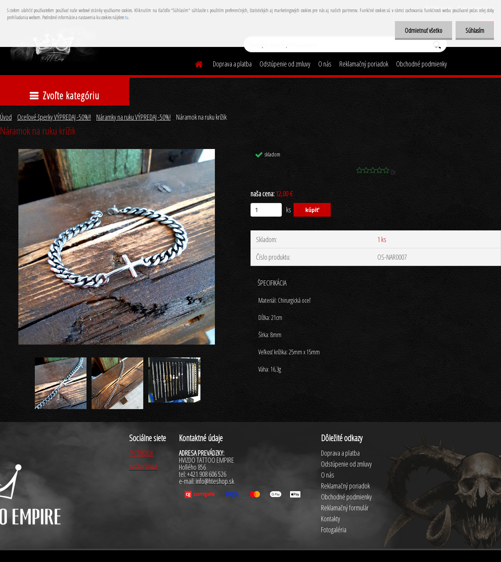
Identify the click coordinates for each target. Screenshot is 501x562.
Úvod (6, 117)
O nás (325, 63)
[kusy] (266, 210)
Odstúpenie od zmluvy (285, 63)
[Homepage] (194, 63)
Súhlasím (474, 30)
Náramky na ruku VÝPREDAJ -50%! (133, 117)
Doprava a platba (232, 63)
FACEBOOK (141, 453)
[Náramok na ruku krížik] (116, 152)
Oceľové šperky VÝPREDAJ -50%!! (54, 117)
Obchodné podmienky (421, 63)
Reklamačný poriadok (363, 63)
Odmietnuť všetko (423, 30)
